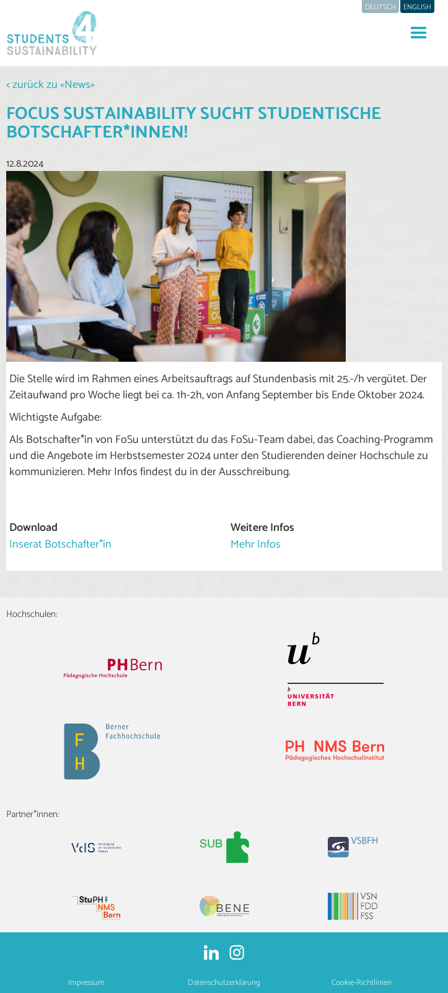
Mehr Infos (256, 544)
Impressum (86, 983)
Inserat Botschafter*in (60, 544)
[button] (419, 33)
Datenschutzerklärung (224, 983)
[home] (49, 33)
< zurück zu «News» (50, 85)
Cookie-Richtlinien (362, 983)
